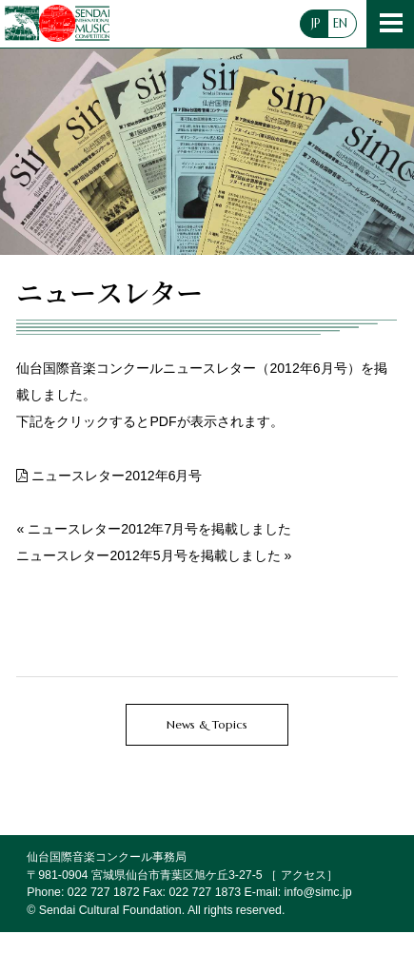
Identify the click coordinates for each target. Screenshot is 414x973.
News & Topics (207, 724)
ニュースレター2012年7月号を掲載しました (159, 528)
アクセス (303, 875)
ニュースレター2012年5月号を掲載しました (148, 555)
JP (316, 23)
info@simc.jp (318, 892)
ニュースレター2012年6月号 (116, 475)
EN (340, 23)
